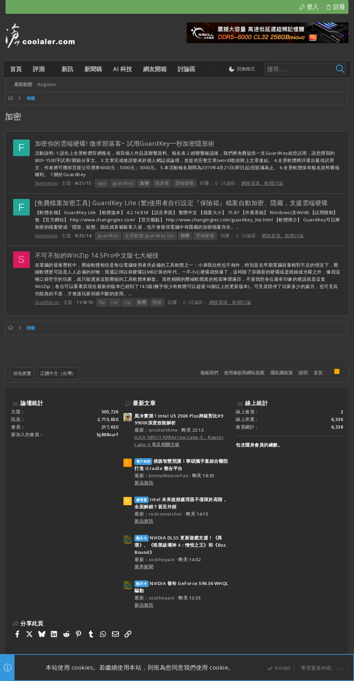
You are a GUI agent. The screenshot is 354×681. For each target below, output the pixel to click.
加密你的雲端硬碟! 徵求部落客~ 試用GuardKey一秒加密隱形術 (125, 143)
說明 (302, 373)
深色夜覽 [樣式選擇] (23, 373)
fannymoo (47, 183)
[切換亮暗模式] (238, 69)
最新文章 (144, 403)
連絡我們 (208, 373)
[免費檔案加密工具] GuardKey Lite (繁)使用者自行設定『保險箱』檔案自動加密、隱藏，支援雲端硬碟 (182, 203)
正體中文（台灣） (59, 373)
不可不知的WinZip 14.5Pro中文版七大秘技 (98, 255)
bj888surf (108, 434)
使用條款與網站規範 (243, 373)
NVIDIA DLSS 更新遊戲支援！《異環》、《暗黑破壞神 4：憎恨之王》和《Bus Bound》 (180, 545)
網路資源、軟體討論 (263, 183)
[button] (52, 69)
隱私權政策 (281, 373)
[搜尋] (299, 69)
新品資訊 (143, 483)
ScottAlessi (48, 302)
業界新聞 (143, 567)
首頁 (317, 373)
